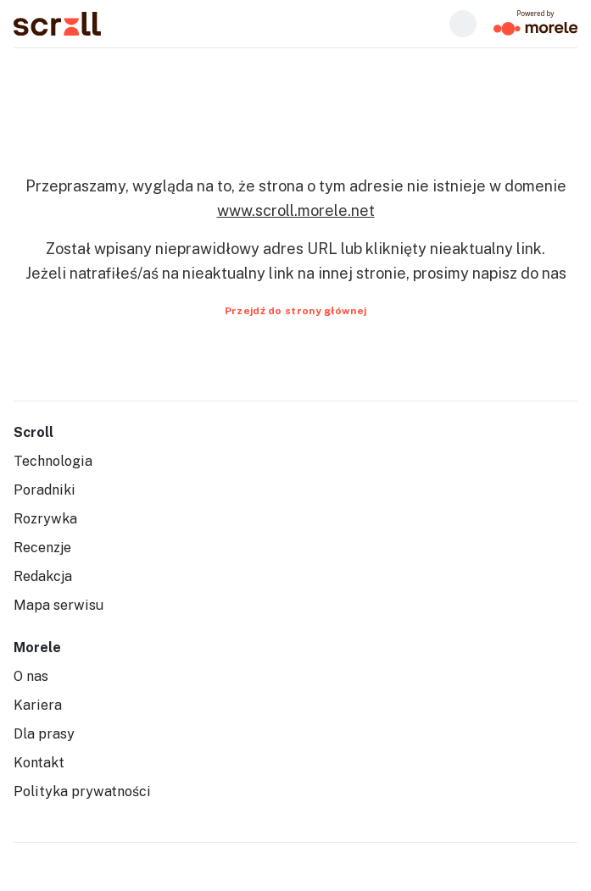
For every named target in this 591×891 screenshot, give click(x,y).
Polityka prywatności (82, 791)
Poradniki (44, 490)
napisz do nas (519, 273)
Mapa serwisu (58, 605)
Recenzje (42, 548)
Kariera (38, 705)
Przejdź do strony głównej (296, 311)
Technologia (53, 461)
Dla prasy (44, 734)
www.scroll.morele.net (296, 210)
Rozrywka (45, 519)
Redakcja (43, 576)
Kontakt (39, 763)
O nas (31, 676)
